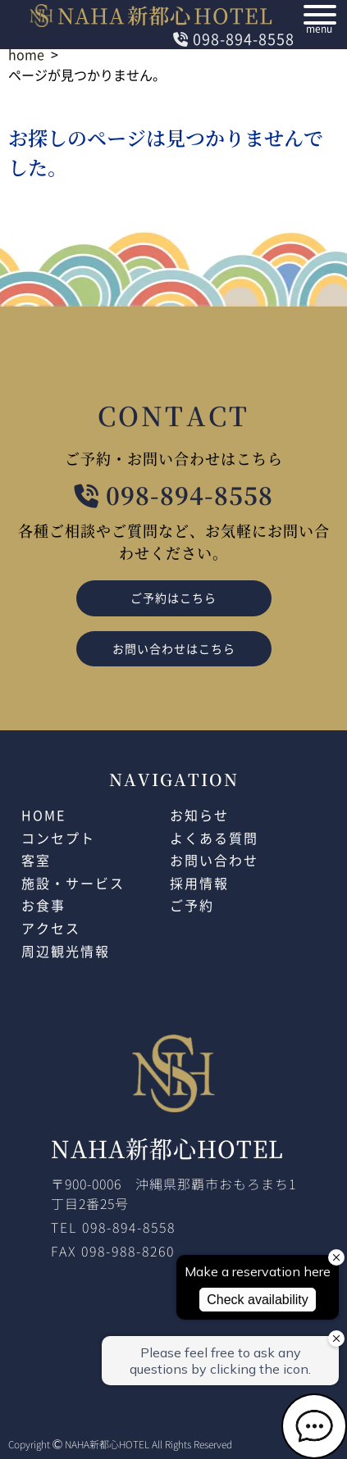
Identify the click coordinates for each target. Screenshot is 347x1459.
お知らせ (199, 815)
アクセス (50, 928)
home (26, 54)
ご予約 (192, 905)
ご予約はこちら (173, 597)
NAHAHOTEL (152, 15)
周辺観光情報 (65, 951)
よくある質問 (214, 838)
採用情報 (199, 883)
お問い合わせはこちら (173, 648)
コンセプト (58, 838)
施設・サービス (73, 883)
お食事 (43, 905)
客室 (36, 860)
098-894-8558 (233, 38)
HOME (43, 815)
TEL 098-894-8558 (113, 1227)
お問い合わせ (214, 860)
